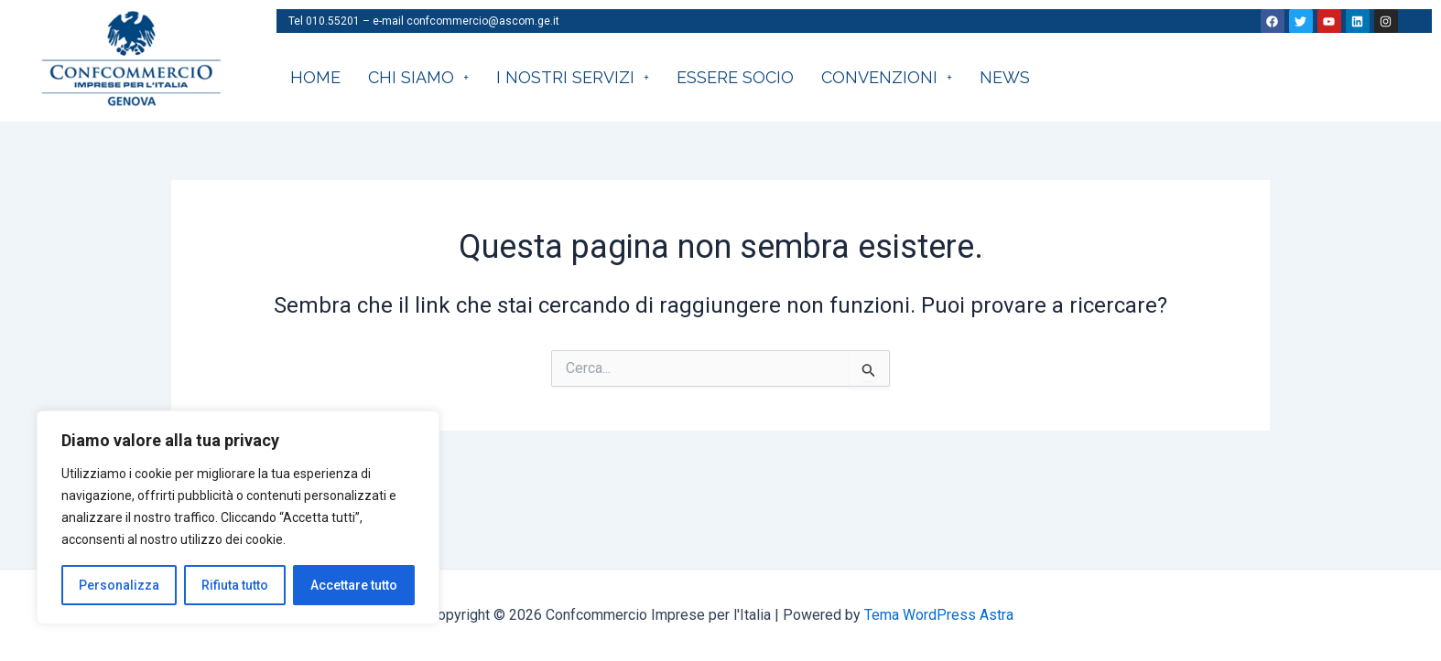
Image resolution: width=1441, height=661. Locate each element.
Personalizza (119, 585)
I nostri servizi (572, 77)
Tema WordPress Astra (938, 615)
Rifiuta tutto (234, 585)
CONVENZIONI (886, 77)
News (1005, 77)
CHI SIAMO (418, 77)
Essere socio (735, 77)
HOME (315, 77)
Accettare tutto (353, 585)
